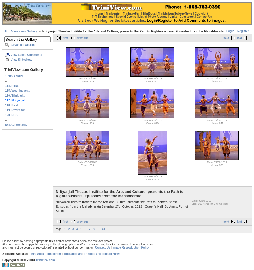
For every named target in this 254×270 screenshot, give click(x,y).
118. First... (12, 105)
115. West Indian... (17, 90)
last (239, 38)
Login (230, 31)
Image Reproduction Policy (131, 247)
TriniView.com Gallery (21, 31)
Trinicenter (54, 253)
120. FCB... (12, 115)
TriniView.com (45, 260)
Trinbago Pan (72, 253)
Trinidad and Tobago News (102, 253)
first (65, 38)
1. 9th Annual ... (15, 76)
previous (83, 38)
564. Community (16, 124)
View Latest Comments (26, 54)
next (226, 38)
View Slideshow (21, 59)
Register (243, 31)
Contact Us (102, 247)
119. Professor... (16, 110)
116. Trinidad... (15, 95)
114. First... (12, 85)
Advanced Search (23, 44)
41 (103, 229)
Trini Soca (37, 253)
